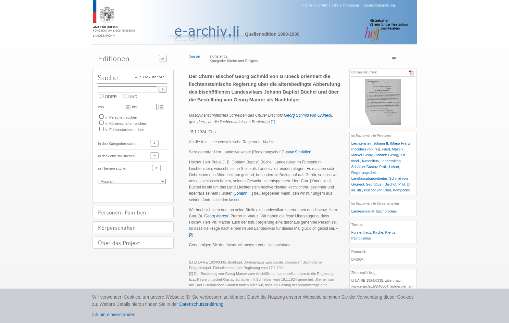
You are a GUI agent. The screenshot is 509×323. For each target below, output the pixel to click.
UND (132, 96)
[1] (273, 122)
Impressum (351, 5)
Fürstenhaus (361, 232)
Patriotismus (361, 238)
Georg (216, 216)
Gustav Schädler (295, 152)
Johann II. (243, 193)
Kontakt (322, 5)
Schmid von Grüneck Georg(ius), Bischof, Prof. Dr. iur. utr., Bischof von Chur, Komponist (381, 184)
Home (308, 5)
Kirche (378, 232)
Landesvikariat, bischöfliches (374, 211)
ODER (111, 96)
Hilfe (335, 5)
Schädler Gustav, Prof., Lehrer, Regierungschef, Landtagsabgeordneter (375, 172)
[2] (191, 234)
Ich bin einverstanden (113, 314)
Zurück (194, 57)
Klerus (390, 232)
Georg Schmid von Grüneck (308, 115)
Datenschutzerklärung (379, 5)
